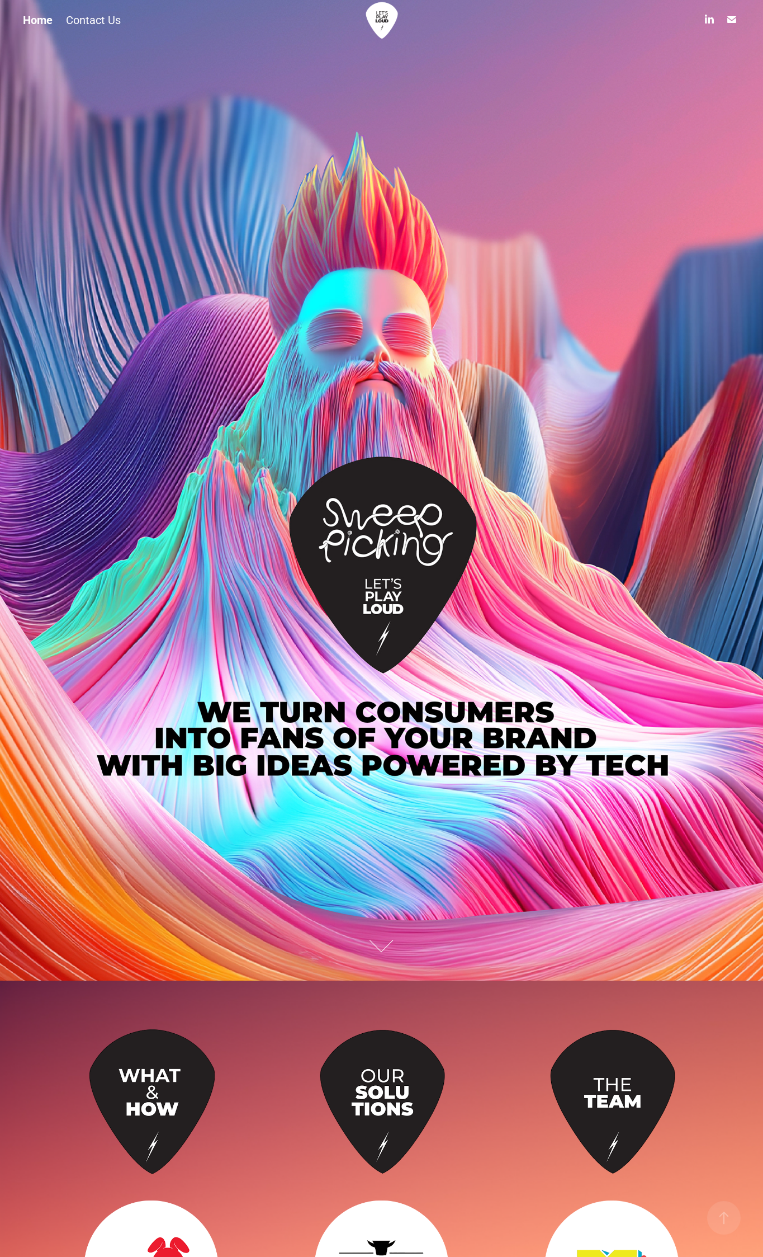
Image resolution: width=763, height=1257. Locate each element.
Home (38, 19)
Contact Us (93, 19)
